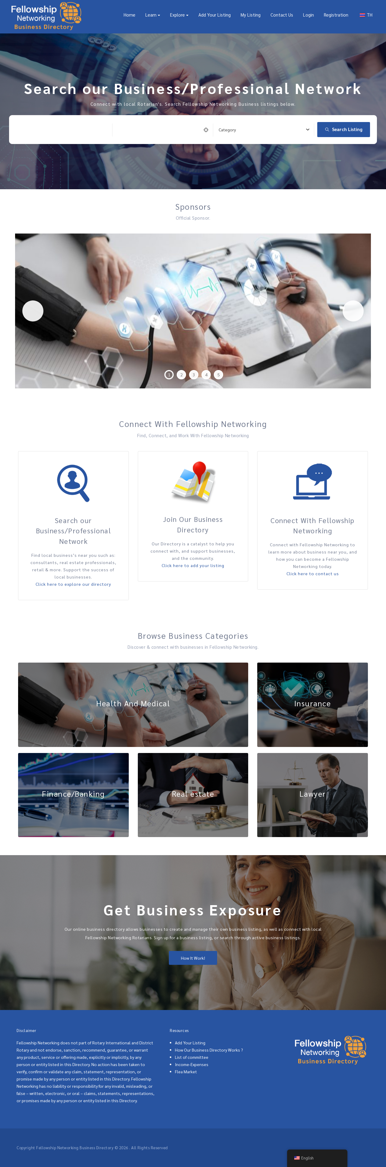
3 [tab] (194, 374)
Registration (336, 14)
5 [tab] (218, 374)
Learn (151, 14)
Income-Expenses (191, 1064)
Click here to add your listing (193, 565)
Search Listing (343, 129)
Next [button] (353, 311)
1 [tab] (169, 374)
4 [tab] (206, 374)
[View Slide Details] (193, 311)
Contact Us (282, 14)
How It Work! (193, 958)
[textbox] (227, 129)
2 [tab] (181, 374)
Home (129, 14)
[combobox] (264, 130)
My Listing (251, 14)
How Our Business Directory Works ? (209, 1049)
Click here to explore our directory (73, 584)
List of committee (191, 1057)
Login (308, 14)
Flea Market (186, 1071)
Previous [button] (32, 311)
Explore (177, 14)
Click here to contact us (312, 573)
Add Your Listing (214, 14)
